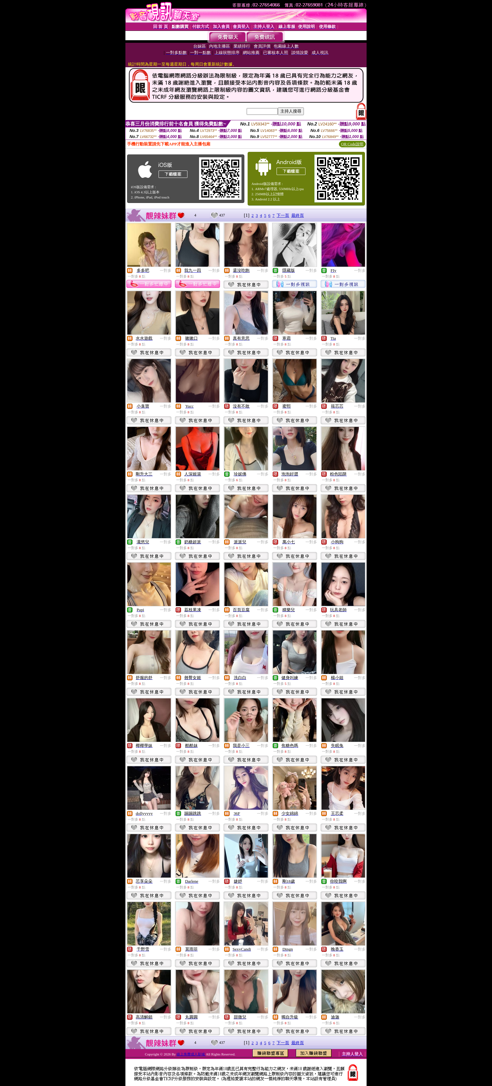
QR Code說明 (352, 144)
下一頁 (283, 215)
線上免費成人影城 (191, 1054)
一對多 (165, 270)
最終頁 (297, 215)
